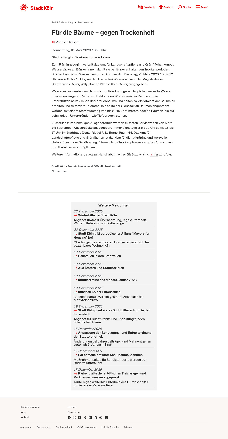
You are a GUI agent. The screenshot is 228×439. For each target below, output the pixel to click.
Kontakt (24, 417)
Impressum (26, 427)
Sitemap (128, 427)
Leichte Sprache (110, 427)
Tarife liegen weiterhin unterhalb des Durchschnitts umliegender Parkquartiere (114, 377)
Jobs (23, 412)
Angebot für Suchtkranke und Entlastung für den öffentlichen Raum (114, 314)
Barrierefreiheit (64, 427)
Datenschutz (43, 427)
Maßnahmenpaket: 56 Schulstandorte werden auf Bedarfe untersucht (114, 357)
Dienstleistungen (30, 407)
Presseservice (85, 22)
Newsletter (74, 412)
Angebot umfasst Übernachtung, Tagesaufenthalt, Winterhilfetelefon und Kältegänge (114, 217)
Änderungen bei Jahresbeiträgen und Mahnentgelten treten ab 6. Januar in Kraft (114, 337)
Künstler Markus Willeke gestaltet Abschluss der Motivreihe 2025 (114, 294)
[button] (202, 7)
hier (155, 154)
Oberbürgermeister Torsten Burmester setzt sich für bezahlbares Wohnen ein (114, 237)
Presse (72, 407)
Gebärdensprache (86, 427)
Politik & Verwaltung (62, 22)
